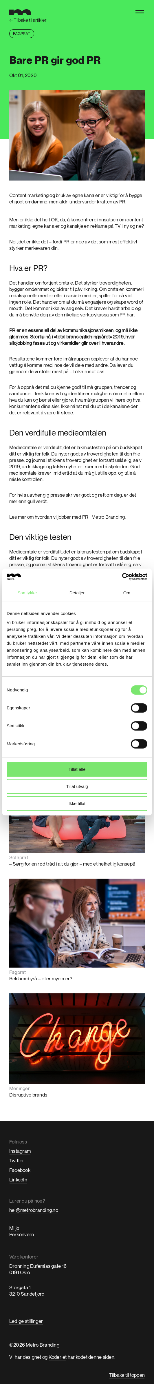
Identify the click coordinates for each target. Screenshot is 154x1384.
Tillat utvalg (77, 786)
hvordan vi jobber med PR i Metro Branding (80, 517)
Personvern (21, 1234)
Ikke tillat (77, 803)
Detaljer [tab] (77, 592)
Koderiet (58, 1357)
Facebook (19, 1170)
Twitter (16, 1160)
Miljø (14, 1228)
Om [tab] (126, 592)
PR (66, 241)
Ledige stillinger (26, 1321)
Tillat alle (77, 769)
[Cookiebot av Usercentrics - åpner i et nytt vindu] (122, 576)
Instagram (20, 1151)
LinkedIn (18, 1180)
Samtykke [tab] (27, 592)
